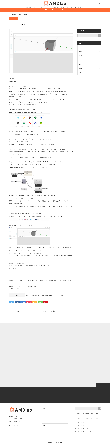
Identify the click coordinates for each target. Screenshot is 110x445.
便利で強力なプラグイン (80, 422)
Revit (39, 295)
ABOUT (80, 64)
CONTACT (81, 68)
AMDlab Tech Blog (58, 442)
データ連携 (60, 295)
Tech (63, 9)
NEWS (80, 51)
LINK (80, 72)
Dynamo (13, 18)
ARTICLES (81, 60)
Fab (58, 9)
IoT (52, 9)
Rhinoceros (43, 295)
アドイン (54, 295)
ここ (34, 255)
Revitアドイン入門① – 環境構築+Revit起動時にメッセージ (87, 413)
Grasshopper (34, 295)
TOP (80, 47)
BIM (46, 9)
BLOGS (80, 55)
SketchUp (49, 295)
